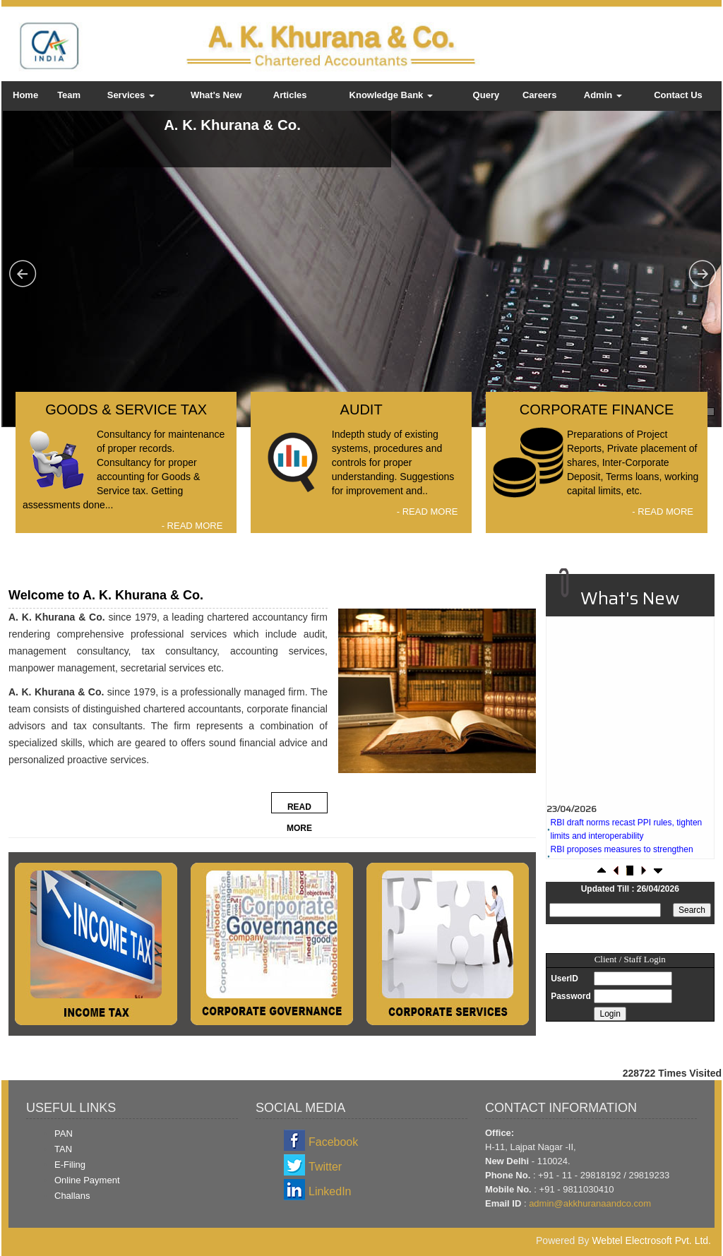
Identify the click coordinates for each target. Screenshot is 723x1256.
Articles (290, 95)
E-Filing (69, 1164)
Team (68, 95)
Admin (603, 95)
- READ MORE (192, 525)
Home (25, 95)
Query (486, 95)
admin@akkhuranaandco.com (590, 1203)
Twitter (325, 1167)
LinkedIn (330, 1191)
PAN (63, 1133)
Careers (539, 95)
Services (131, 95)
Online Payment (87, 1180)
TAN (63, 1149)
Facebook (333, 1142)
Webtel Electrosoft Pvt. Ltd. (651, 1240)
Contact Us (678, 95)
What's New (216, 95)
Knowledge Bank (391, 95)
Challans (72, 1195)
